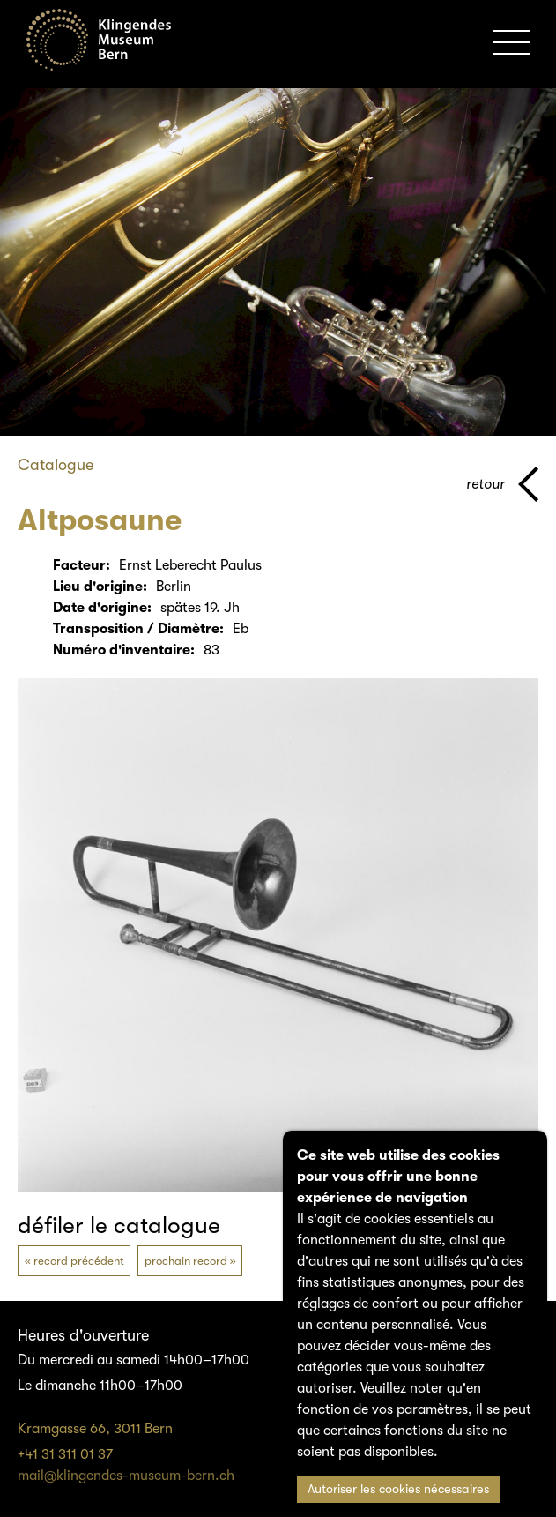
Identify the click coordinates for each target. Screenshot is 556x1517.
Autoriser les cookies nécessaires (398, 1489)
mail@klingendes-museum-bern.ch (126, 1475)
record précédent (78, 1260)
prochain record (186, 1260)
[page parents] (502, 484)
